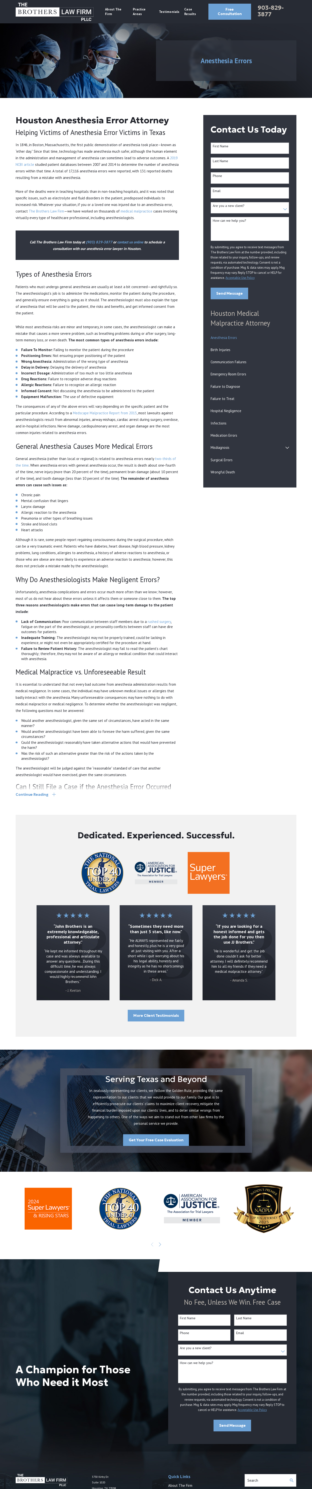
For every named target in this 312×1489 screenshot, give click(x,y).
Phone (217, 176)
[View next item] (160, 1244)
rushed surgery (159, 621)
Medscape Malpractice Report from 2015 (105, 413)
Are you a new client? (228, 206)
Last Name (220, 161)
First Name (220, 146)
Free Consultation (230, 11)
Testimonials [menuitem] (169, 11)
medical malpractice (136, 211)
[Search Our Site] (291, 1480)
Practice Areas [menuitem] (139, 11)
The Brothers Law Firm (46, 211)
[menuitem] (250, 337)
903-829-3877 (271, 11)
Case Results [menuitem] (190, 11)
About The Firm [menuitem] (113, 11)
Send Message (229, 293)
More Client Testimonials (156, 1015)
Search (252, 1480)
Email (217, 191)
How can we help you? (229, 221)
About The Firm (180, 1485)
